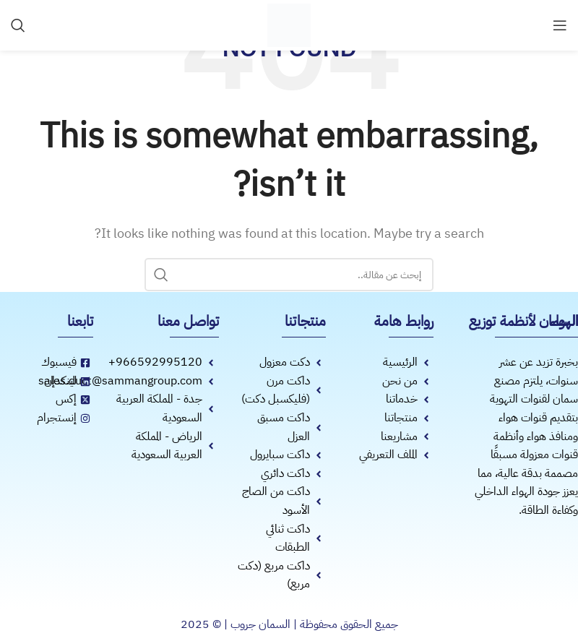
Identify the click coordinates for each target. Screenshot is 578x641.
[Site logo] (289, 24)
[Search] (18, 25)
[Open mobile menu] (559, 25)
